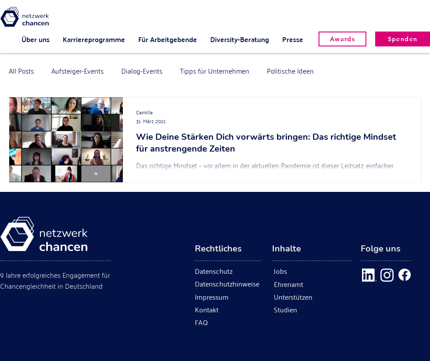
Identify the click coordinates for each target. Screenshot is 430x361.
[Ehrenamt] (314, 284)
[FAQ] (207, 322)
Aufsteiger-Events (77, 70)
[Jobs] (289, 271)
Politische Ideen (290, 70)
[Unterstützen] (314, 296)
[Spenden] (402, 39)
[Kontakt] (210, 309)
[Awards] (342, 39)
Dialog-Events (141, 70)
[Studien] (286, 309)
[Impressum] (216, 296)
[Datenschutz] (217, 271)
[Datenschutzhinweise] (228, 283)
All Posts (21, 70)
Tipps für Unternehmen (214, 70)
